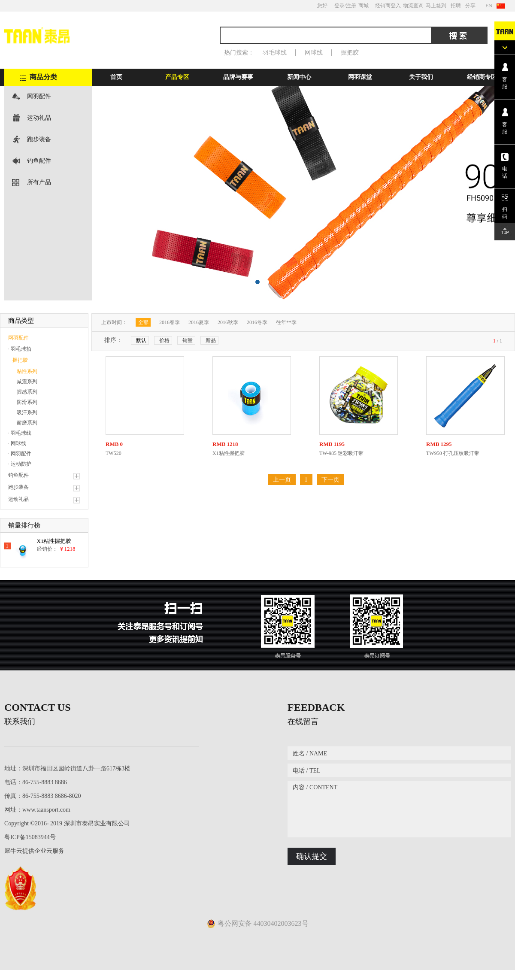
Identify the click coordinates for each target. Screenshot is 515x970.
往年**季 (286, 322)
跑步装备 (39, 139)
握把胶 (350, 52)
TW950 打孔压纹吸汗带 (452, 453)
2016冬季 (257, 322)
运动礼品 (39, 118)
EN (488, 6)
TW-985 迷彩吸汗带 (341, 453)
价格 (164, 340)
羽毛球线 (275, 52)
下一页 (330, 479)
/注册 (350, 6)
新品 (211, 340)
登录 (339, 6)
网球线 (314, 52)
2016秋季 (228, 322)
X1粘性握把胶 (54, 541)
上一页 (282, 479)
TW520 (113, 453)
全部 (143, 322)
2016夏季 (198, 322)
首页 (116, 77)
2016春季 (169, 322)
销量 (187, 340)
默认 (141, 340)
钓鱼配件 (39, 161)
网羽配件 (39, 96)
